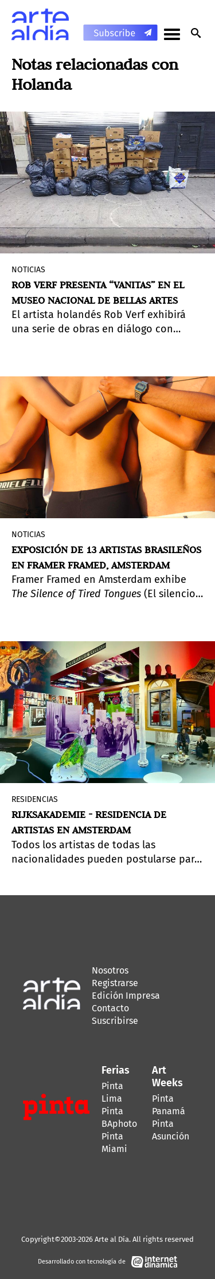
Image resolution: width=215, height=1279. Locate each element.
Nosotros (110, 970)
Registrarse (115, 983)
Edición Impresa (126, 995)
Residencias (34, 799)
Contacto (110, 1008)
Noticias (28, 270)
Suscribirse (115, 1020)
